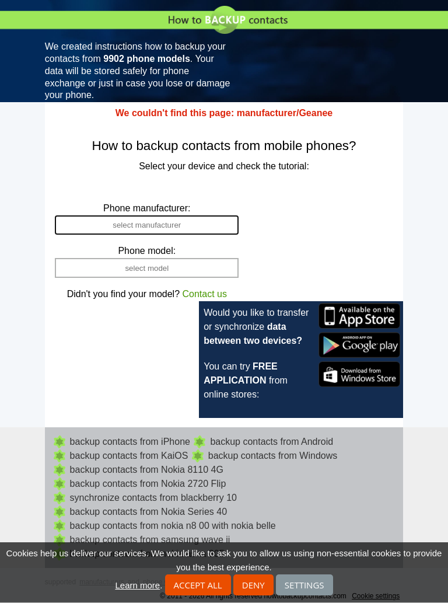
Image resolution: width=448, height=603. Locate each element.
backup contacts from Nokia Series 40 (148, 512)
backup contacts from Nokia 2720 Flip (148, 484)
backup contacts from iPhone (130, 442)
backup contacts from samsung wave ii (150, 540)
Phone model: (147, 251)
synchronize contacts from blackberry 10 (153, 498)
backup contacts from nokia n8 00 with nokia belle (173, 526)
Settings (304, 585)
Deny (253, 585)
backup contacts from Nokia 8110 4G (146, 470)
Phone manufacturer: (146, 208)
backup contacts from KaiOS (129, 456)
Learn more (137, 585)
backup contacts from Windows (272, 456)
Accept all (198, 585)
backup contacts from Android (271, 442)
